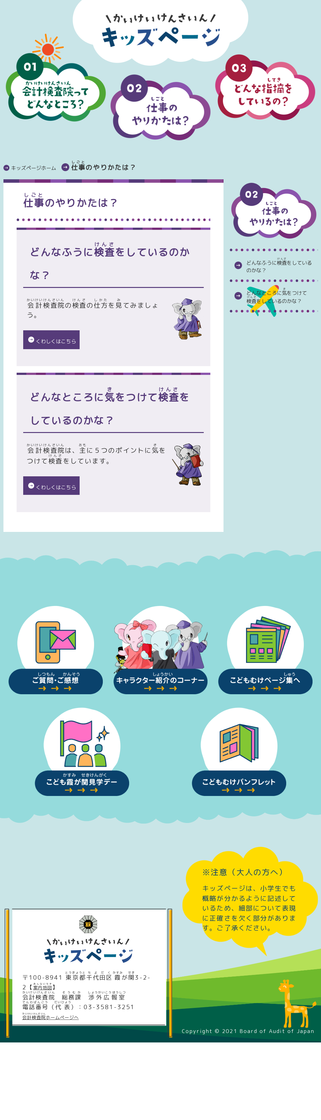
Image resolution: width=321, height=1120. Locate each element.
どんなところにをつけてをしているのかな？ (280, 322)
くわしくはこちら (68, 342)
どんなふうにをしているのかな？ (280, 274)
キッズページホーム (45, 167)
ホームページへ (62, 1094)
